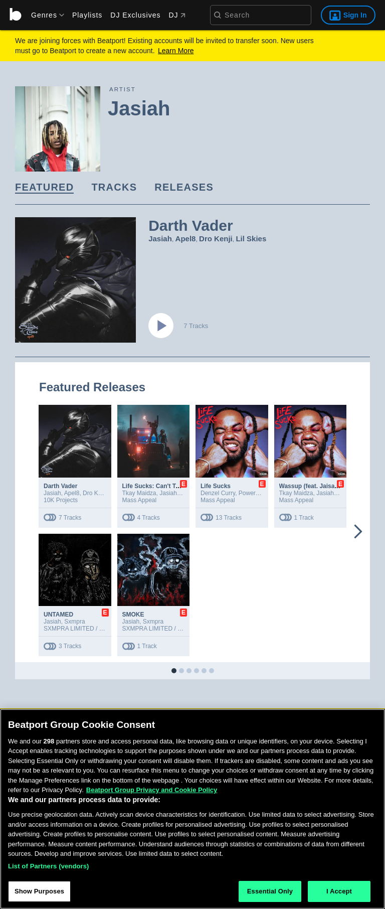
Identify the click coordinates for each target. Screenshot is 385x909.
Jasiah (160, 238)
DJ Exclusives (135, 15)
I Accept (339, 895)
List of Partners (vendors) (48, 870)
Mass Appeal (139, 500)
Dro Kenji (216, 238)
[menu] (44, 15)
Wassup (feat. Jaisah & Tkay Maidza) (331, 486)
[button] (173, 670)
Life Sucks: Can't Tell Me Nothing (169, 486)
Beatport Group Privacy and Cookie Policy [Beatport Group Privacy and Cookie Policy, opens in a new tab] (152, 794)
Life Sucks (216, 486)
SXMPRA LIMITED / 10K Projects (88, 628)
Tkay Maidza (139, 493)
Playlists (87, 15)
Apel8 (185, 238)
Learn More (176, 51)
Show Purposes (39, 895)
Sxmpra (74, 621)
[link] (44, 188)
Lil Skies (251, 238)
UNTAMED (58, 614)
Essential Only (270, 895)
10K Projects (61, 500)
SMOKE (133, 614)
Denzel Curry (218, 493)
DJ (176, 15)
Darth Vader (60, 486)
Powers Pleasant (261, 493)
